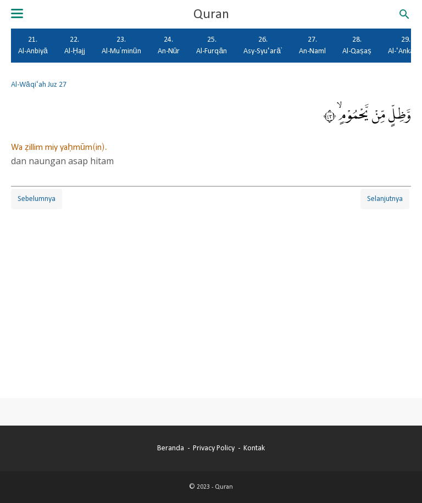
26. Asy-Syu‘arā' (262, 45)
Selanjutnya (385, 198)
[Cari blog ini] (404, 14)
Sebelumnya (36, 198)
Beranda (170, 448)
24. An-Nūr (169, 45)
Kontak (254, 448)
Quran (211, 14)
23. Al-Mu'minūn (121, 45)
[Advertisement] (211, 288)
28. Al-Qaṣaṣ (356, 45)
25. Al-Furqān (211, 45)
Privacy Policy (214, 448)
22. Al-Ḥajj (74, 45)
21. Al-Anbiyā (33, 45)
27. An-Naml (312, 45)
